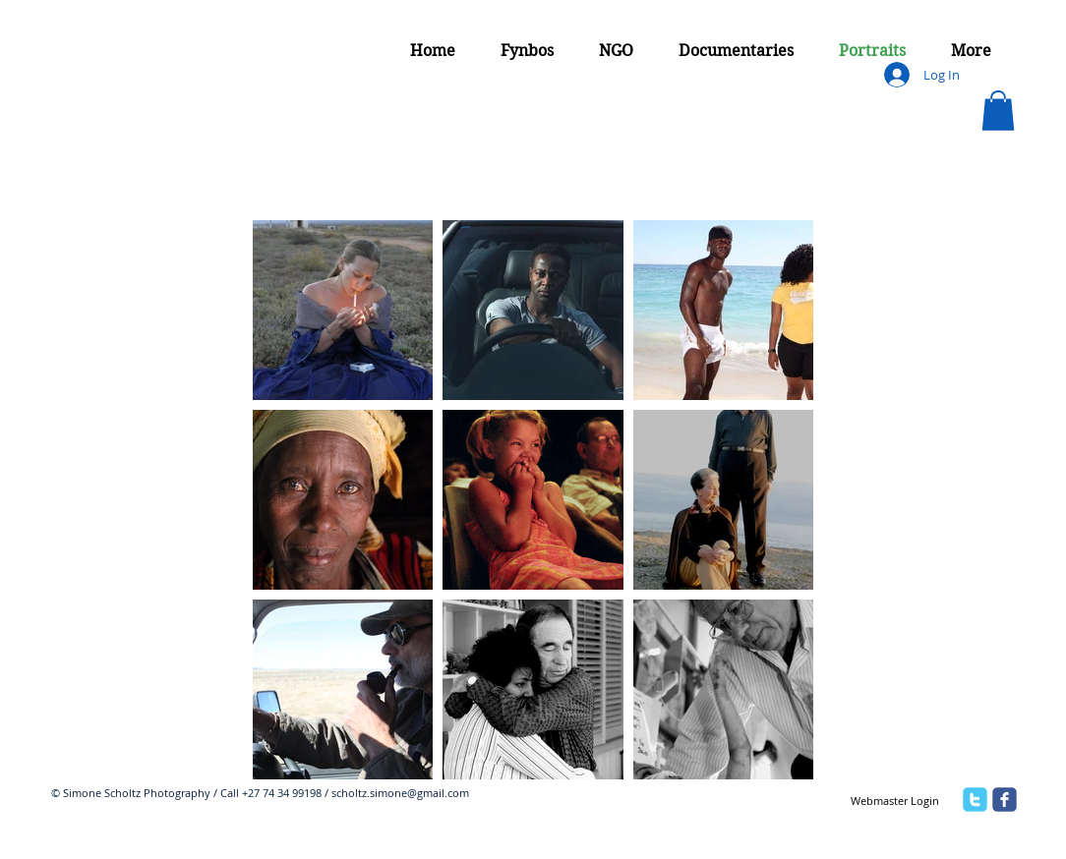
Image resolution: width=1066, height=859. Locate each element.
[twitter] (975, 799)
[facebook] (1004, 799)
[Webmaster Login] (894, 801)
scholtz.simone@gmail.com (400, 792)
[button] (998, 110)
